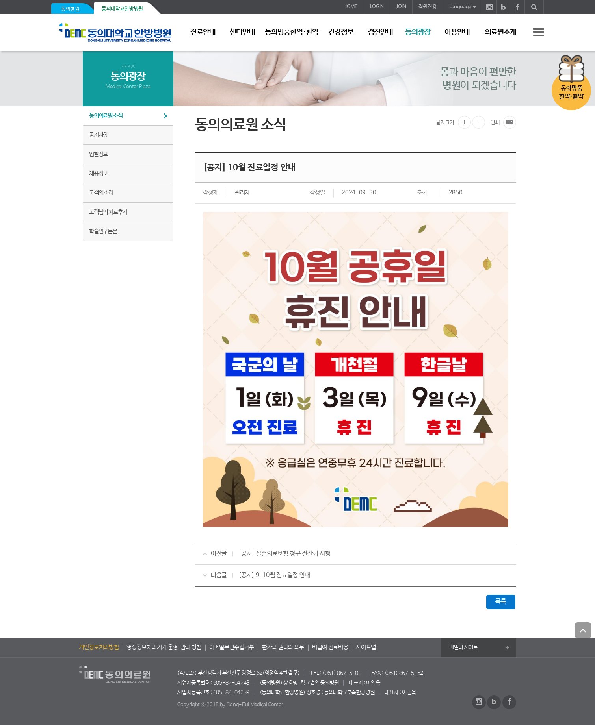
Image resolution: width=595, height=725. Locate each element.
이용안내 (457, 32)
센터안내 (242, 32)
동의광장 (417, 32)
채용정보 (98, 173)
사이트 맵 (534, 32)
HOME (350, 7)
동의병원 (70, 9)
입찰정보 (98, 154)
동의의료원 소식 (105, 115)
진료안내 (203, 32)
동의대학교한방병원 (122, 9)
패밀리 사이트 (463, 647)
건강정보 (340, 32)
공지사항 (98, 134)
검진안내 (380, 32)
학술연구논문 (103, 231)
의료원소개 (500, 32)
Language (460, 7)
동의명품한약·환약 (291, 32)
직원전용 (427, 7)
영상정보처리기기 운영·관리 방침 (163, 647)
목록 (500, 601)
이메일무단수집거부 (231, 647)
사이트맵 (366, 647)
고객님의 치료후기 (108, 212)
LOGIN (377, 7)
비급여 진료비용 (330, 647)
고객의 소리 (101, 192)
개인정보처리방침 (99, 647)
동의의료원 (118, 32)
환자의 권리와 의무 (283, 647)
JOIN (401, 7)
